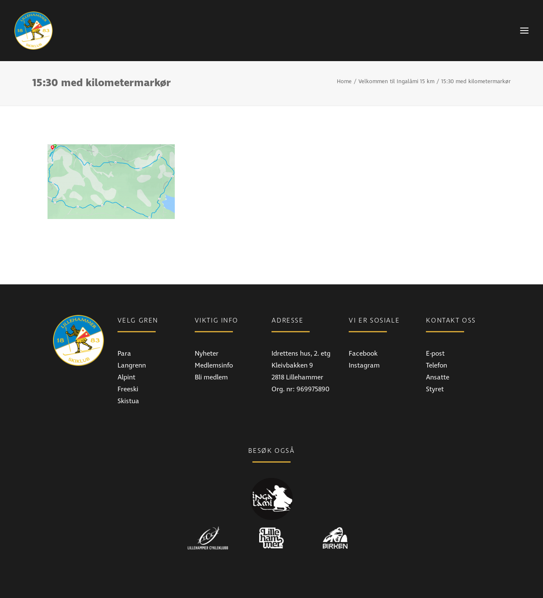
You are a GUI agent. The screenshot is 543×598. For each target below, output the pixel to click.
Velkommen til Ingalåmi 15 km (396, 81)
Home (344, 81)
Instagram (364, 365)
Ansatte (437, 377)
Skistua (128, 401)
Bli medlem (211, 377)
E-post (435, 353)
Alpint (126, 377)
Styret (435, 389)
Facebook (363, 353)
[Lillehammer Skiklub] (33, 30)
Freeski (128, 389)
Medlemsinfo (214, 365)
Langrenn (132, 365)
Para (124, 353)
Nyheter (206, 353)
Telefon (436, 365)
